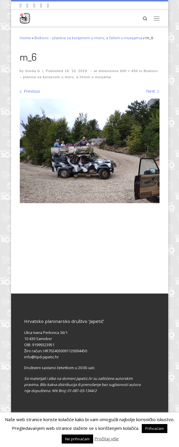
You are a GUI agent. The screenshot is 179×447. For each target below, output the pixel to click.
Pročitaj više (106, 438)
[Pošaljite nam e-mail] (48, 5)
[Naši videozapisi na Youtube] (21, 5)
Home (25, 37)
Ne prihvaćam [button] (77, 438)
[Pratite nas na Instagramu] (34, 5)
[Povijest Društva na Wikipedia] (41, 5)
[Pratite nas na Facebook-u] (27, 5)
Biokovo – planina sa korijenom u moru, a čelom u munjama (88, 37)
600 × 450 (128, 71)
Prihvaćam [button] (154, 428)
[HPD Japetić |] (25, 17)
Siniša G (32, 71)
